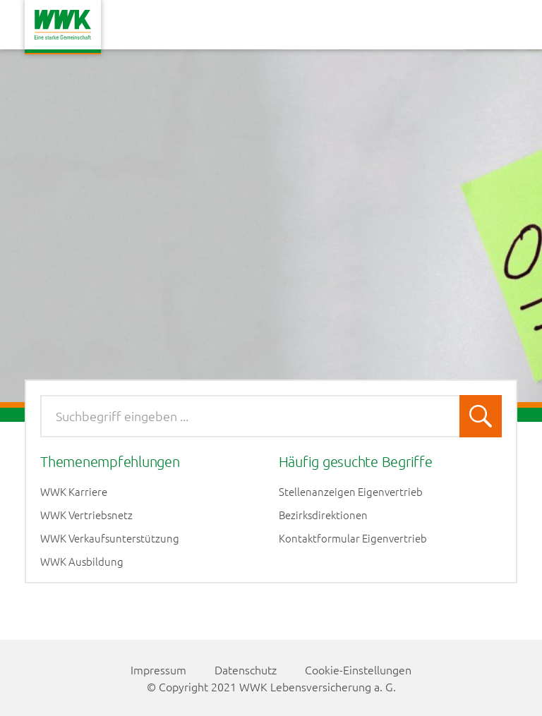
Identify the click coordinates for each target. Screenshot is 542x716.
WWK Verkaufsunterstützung (109, 538)
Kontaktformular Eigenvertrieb (353, 538)
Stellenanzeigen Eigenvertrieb (351, 491)
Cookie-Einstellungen (358, 669)
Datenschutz (246, 669)
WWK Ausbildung (82, 561)
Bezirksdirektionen (323, 515)
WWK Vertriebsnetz (86, 515)
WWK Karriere (73, 491)
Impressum (158, 669)
